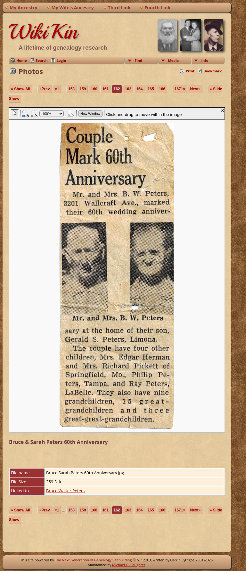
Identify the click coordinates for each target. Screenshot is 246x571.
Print (190, 71)
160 (94, 89)
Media (173, 60)
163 (128, 89)
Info (204, 60)
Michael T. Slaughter (128, 564)
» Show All (20, 89)
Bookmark (212, 71)
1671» (180, 89)
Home (21, 60)
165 (151, 89)
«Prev (44, 89)
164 (139, 89)
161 (105, 89)
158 (71, 89)
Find (138, 60)
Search (42, 60)
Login (61, 60)
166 (162, 89)
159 (82, 89)
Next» (195, 89)
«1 (57, 89)
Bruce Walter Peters (65, 491)
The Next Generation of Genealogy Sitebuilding (93, 560)
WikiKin (43, 32)
